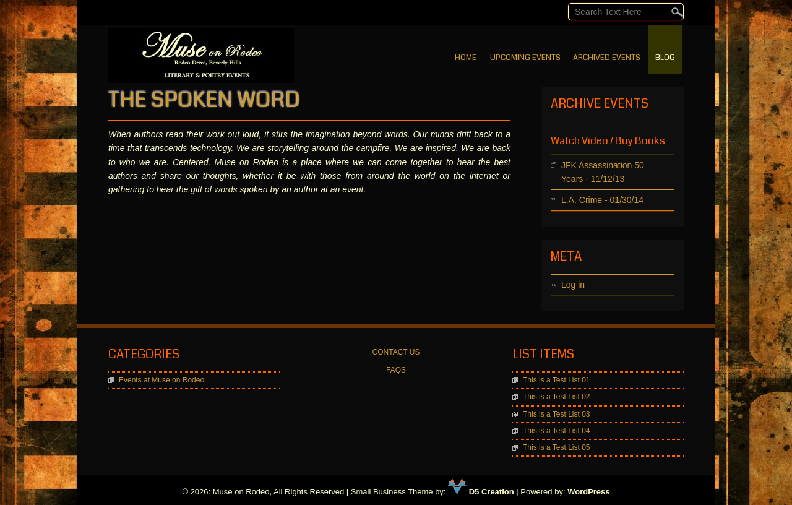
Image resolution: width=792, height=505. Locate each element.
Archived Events (606, 57)
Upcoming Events (525, 57)
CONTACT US (396, 352)
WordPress (588, 491)
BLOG (665, 57)
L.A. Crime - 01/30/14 (602, 200)
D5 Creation (481, 491)
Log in (573, 285)
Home (465, 57)
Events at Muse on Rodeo (161, 380)
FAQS (396, 370)
